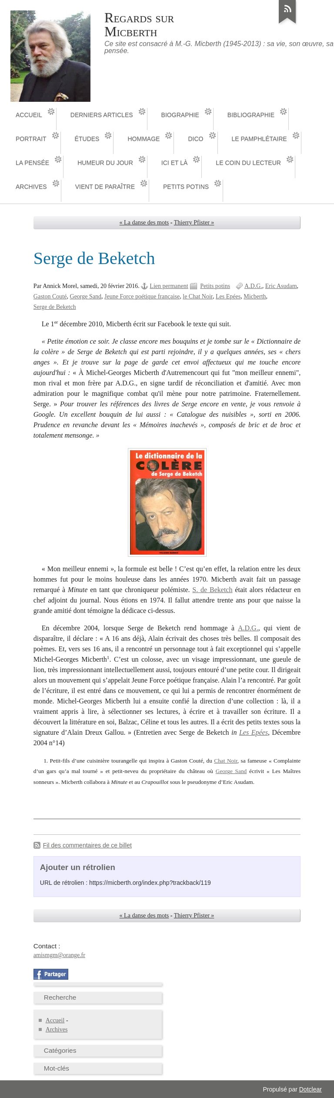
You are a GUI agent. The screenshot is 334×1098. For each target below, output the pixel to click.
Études (87, 138)
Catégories (60, 1050)
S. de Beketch (212, 589)
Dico (195, 138)
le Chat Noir (198, 296)
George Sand (86, 296)
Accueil (29, 114)
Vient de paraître (105, 186)
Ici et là (174, 162)
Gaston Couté (50, 296)
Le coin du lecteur (248, 162)
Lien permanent (169, 286)
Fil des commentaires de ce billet (87, 845)
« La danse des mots (144, 222)
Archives (31, 186)
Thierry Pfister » (194, 222)
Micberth (255, 296)
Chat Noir (225, 760)
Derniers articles (101, 114)
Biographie (180, 114)
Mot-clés (56, 1068)
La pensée (32, 162)
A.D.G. (253, 286)
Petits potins (186, 186)
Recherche (60, 997)
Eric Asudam (281, 286)
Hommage (143, 138)
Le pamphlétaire (259, 138)
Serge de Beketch (54, 307)
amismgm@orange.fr (59, 955)
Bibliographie (250, 114)
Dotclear (310, 1089)
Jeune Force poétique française (142, 296)
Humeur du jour (105, 162)
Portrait (31, 138)
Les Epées (228, 296)
